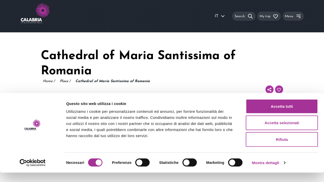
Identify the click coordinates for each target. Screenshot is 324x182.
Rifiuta (282, 149)
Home (49, 81)
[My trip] (269, 16)
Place (65, 81)
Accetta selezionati (282, 132)
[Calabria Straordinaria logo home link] (45, 16)
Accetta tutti (282, 115)
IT (220, 16)
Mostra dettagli (265, 172)
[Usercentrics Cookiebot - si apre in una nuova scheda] (33, 172)
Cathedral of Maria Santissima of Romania (112, 81)
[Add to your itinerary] (279, 89)
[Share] (269, 89)
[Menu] (293, 16)
